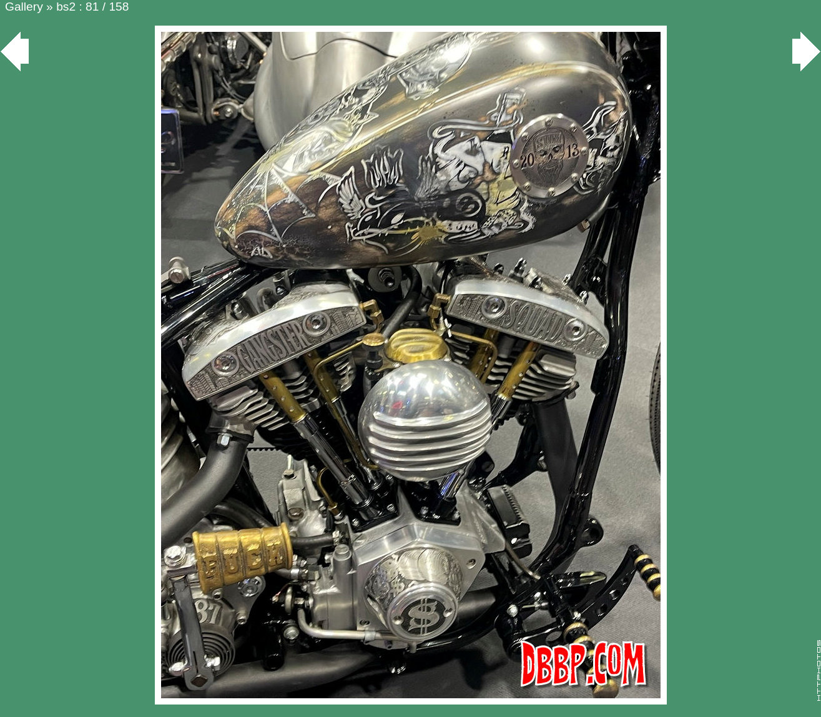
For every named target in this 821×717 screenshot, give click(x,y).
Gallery (24, 6)
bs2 (66, 6)
